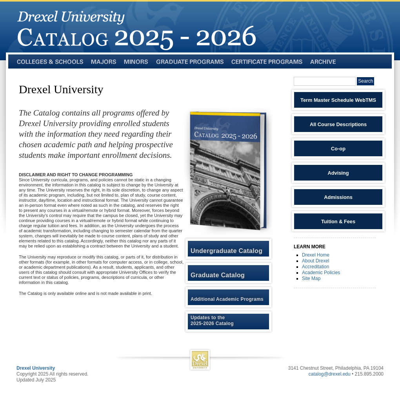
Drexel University (35, 368)
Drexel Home (315, 255)
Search (365, 81)
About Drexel (315, 261)
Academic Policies (321, 272)
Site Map (311, 278)
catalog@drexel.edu (330, 374)
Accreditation (315, 266)
